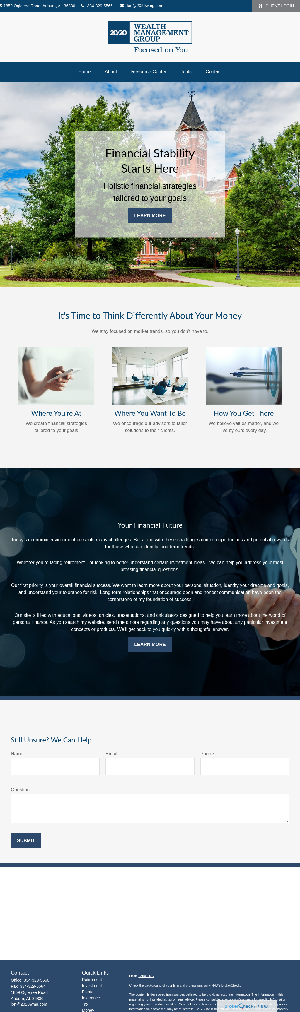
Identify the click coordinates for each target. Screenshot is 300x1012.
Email (111, 753)
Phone (207, 753)
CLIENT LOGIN (276, 6)
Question (20, 789)
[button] (84, 71)
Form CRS (146, 976)
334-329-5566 (97, 6)
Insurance (91, 998)
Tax (85, 1004)
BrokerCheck (230, 985)
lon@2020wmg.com (141, 5)
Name (17, 753)
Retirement (92, 979)
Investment (92, 985)
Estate (88, 991)
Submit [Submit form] (26, 840)
